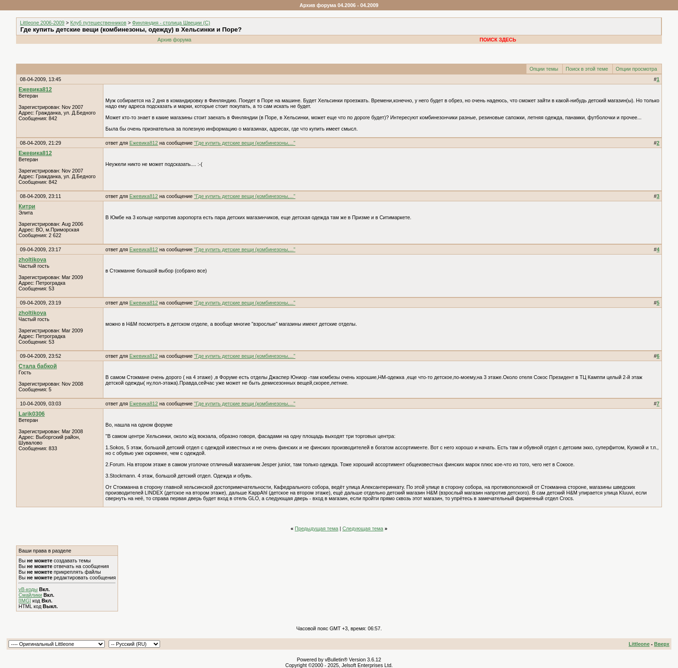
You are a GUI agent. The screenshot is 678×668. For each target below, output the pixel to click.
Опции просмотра (636, 69)
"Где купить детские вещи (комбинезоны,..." (245, 143)
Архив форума (174, 39)
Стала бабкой (37, 366)
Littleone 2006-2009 (42, 22)
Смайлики (30, 595)
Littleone (638, 644)
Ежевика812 (34, 89)
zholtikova (32, 259)
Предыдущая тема (316, 528)
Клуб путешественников (98, 22)
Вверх (661, 644)
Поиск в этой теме (587, 69)
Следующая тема (362, 528)
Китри (26, 206)
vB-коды (27, 589)
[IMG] (24, 600)
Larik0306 (31, 414)
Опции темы (543, 69)
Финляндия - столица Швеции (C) (171, 22)
